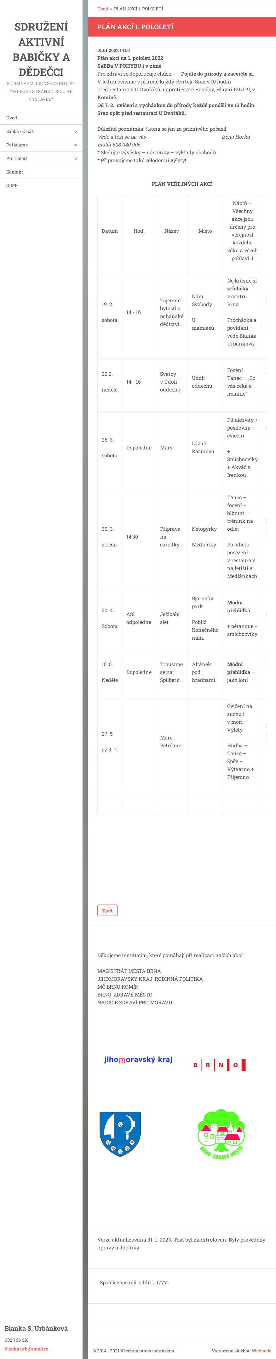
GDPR (12, 185)
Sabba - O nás (20, 131)
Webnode (261, 1351)
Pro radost (17, 158)
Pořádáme (17, 145)
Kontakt (14, 172)
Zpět (107, 910)
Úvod (11, 118)
